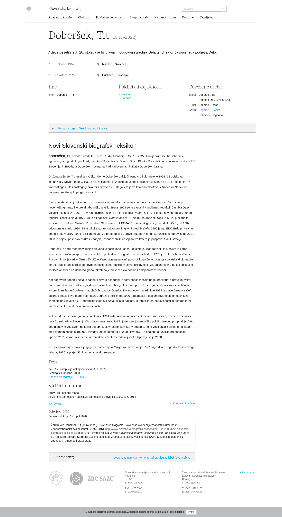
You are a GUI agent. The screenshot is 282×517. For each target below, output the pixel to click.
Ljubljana (107, 75)
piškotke (121, 512)
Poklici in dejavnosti (110, 17)
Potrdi (191, 512)
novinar (126, 94)
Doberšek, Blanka (209, 110)
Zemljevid (207, 17)
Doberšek (62, 94)
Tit (72, 94)
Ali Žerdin (55, 404)
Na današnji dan (165, 17)
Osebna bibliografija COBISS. (67, 377)
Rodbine (188, 17)
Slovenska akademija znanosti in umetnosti (147, 472)
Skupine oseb (139, 17)
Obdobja (84, 17)
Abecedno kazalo (60, 17)
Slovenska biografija (66, 9)
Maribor (106, 64)
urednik (126, 98)
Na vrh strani (249, 472)
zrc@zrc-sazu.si (193, 491)
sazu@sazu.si (135, 491)
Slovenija (120, 64)
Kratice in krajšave (184, 403)
